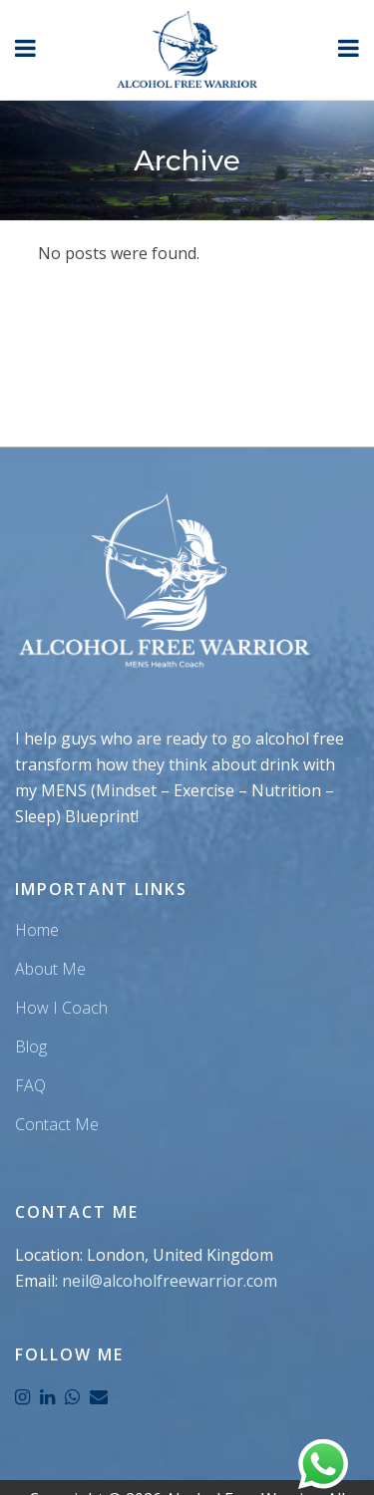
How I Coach (61, 1008)
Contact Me (57, 1124)
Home (37, 930)
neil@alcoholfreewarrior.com (169, 1281)
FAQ (30, 1085)
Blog (31, 1046)
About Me (50, 969)
